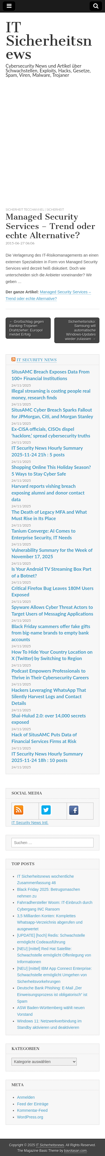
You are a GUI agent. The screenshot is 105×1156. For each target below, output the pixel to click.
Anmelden (26, 1097)
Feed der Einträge (32, 1104)
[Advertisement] (52, 149)
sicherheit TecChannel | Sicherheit (35, 209)
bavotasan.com (75, 1151)
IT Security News (37, 360)
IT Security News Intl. (29, 822)
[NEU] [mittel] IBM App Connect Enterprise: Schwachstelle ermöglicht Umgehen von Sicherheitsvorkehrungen (54, 975)
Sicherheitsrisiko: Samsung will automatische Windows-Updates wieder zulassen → (80, 330)
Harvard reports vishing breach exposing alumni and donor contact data (48, 492)
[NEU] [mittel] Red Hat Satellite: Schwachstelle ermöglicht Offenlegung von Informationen (54, 955)
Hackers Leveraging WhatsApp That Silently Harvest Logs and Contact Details (48, 696)
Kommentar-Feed (32, 1110)
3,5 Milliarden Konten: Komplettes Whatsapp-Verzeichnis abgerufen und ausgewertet (49, 922)
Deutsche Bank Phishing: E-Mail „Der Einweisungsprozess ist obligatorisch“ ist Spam (52, 994)
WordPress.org (30, 1117)
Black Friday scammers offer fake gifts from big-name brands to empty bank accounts (50, 632)
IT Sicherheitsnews (49, 41)
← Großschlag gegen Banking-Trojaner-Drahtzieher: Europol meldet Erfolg (26, 328)
